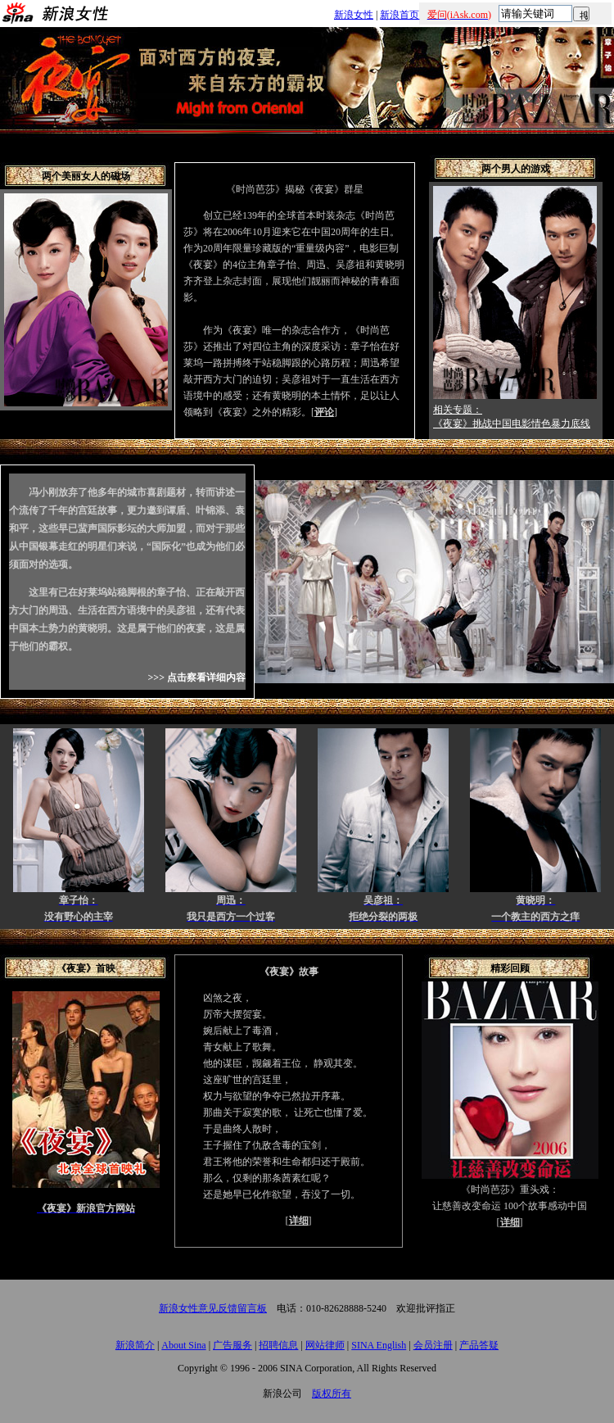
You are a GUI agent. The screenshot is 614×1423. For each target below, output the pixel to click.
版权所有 (331, 1393)
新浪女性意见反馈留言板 (213, 1308)
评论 (324, 412)
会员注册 (433, 1345)
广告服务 (232, 1345)
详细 (299, 1220)
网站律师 (325, 1345)
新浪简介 (135, 1345)
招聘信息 (278, 1345)
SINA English (378, 1345)
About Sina (183, 1345)
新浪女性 (353, 14)
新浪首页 (399, 14)
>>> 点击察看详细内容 (196, 677)
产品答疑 (479, 1345)
